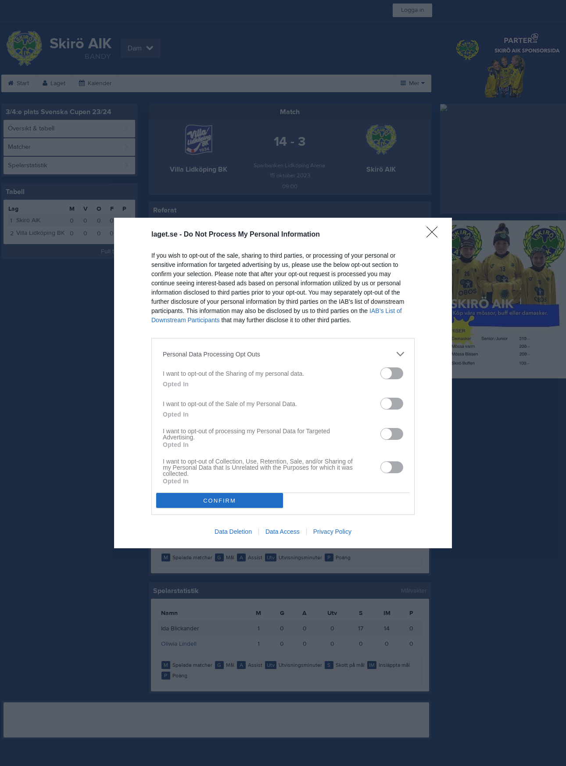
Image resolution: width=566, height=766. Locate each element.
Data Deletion (233, 531)
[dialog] (283, 383)
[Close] (434, 235)
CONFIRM (219, 500)
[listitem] (283, 354)
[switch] (391, 373)
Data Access (282, 531)
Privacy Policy (332, 531)
